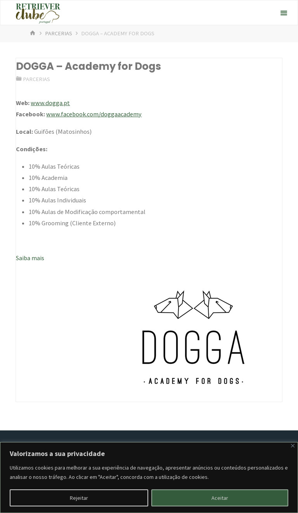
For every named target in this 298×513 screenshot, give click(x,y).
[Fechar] (293, 445)
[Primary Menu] (284, 13)
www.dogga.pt (50, 103)
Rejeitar (79, 497)
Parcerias (58, 33)
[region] (149, 477)
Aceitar (219, 497)
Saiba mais (30, 258)
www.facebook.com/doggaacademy (94, 114)
